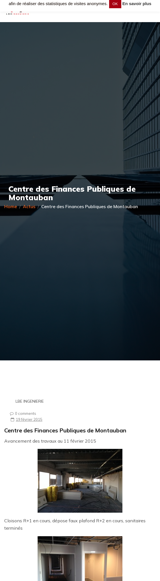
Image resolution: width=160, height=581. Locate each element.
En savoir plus (137, 3)
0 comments (21, 413)
